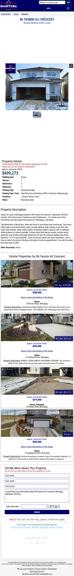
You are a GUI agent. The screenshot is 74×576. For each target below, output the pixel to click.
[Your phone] (37, 486)
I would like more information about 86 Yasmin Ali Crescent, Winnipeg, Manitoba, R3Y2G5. (37, 496)
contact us (35, 164)
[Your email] (37, 481)
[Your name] (37, 476)
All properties (6, 14)
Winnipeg (25, 14)
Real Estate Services (37, 571)
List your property (25, 569)
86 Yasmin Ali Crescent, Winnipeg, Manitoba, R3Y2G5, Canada (37, 527)
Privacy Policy (41, 569)
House (16, 14)
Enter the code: (12, 506)
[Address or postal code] (52, 2)
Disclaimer (52, 569)
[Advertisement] (37, 43)
